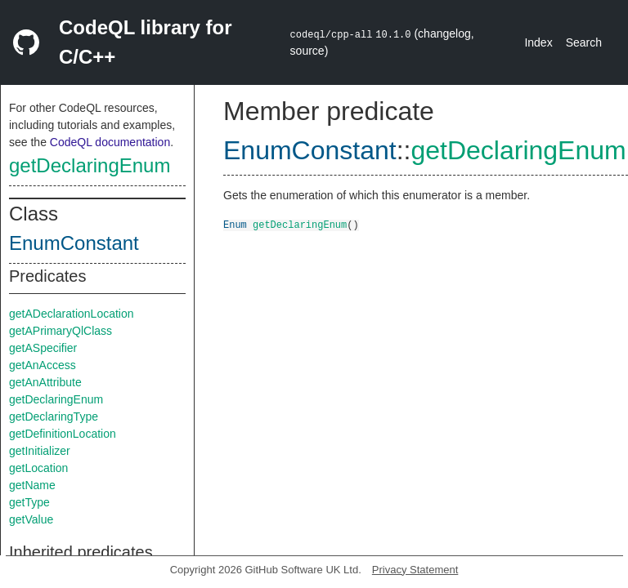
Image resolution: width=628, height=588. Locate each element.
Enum (235, 224)
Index (538, 42)
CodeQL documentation (110, 142)
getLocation (38, 467)
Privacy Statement (415, 570)
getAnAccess (42, 365)
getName (32, 485)
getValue (31, 519)
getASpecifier (43, 347)
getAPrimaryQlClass (60, 330)
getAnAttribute (45, 382)
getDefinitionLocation (62, 433)
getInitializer (39, 450)
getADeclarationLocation (71, 313)
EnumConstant (74, 243)
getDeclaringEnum (89, 165)
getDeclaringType (53, 416)
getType (29, 502)
